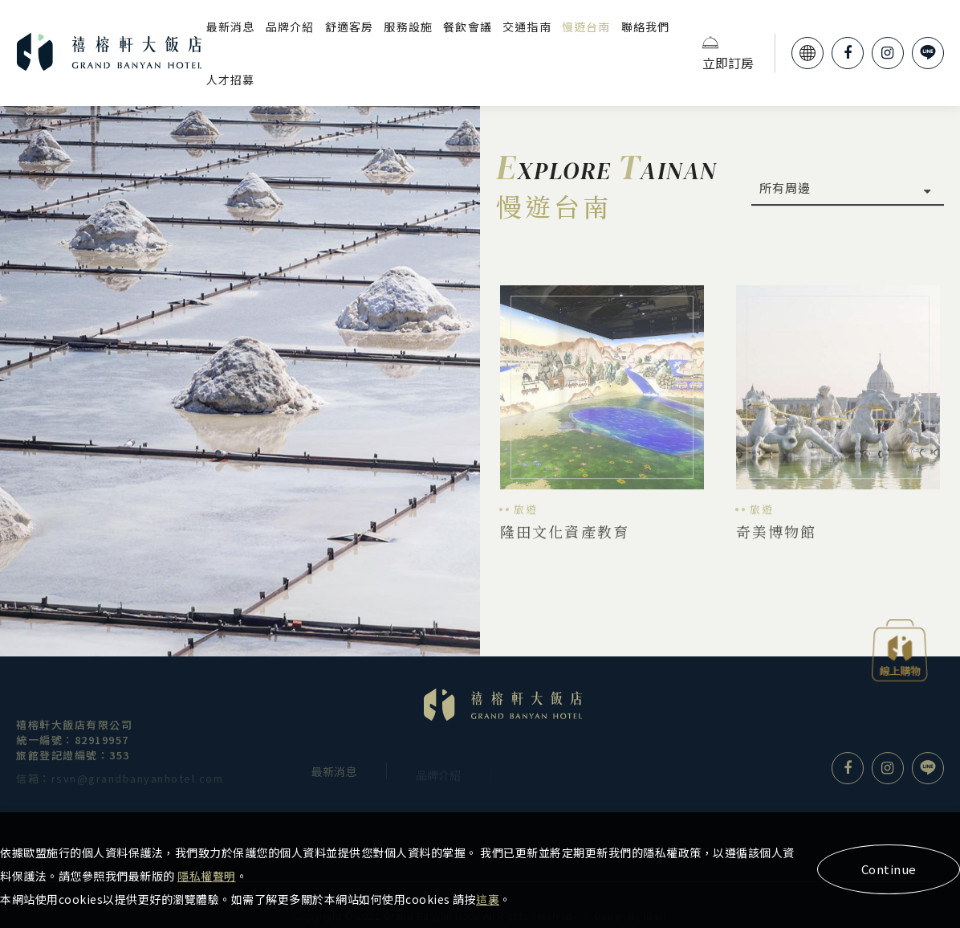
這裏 (487, 899)
